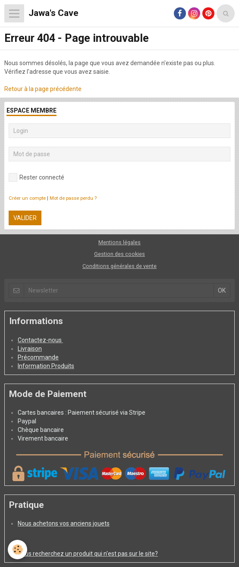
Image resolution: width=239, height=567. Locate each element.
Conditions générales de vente (119, 266)
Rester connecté (36, 177)
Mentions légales (119, 242)
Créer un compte (27, 198)
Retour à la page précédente (43, 88)
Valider (25, 217)
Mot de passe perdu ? (73, 198)
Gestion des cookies (119, 254)
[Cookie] (17, 549)
